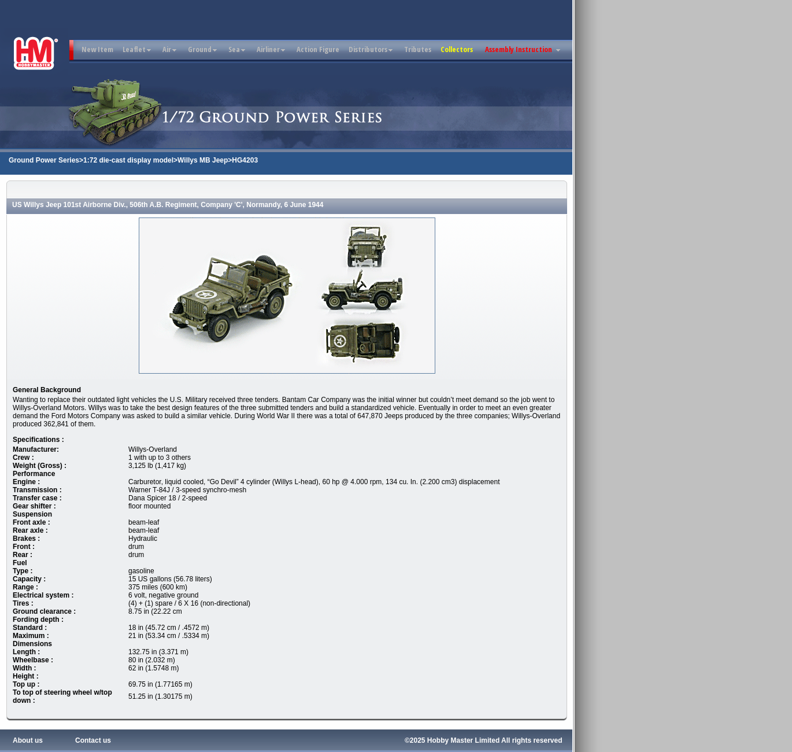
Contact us (93, 740)
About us (28, 740)
